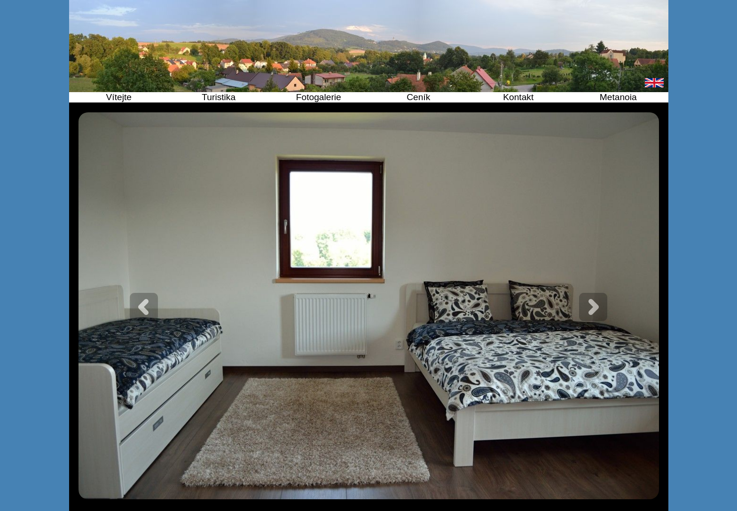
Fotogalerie (318, 97)
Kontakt (518, 97)
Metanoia (618, 97)
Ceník (418, 97)
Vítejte (119, 97)
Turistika (218, 97)
